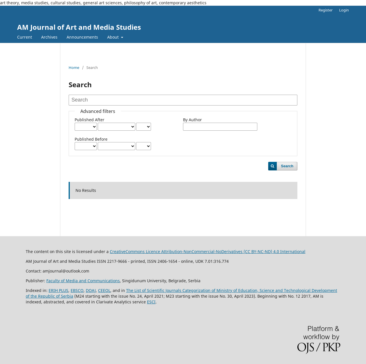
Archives (49, 37)
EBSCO (77, 290)
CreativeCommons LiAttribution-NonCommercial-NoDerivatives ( (190, 251)
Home (74, 67)
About (113, 37)
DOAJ (91, 290)
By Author (192, 119)
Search (287, 166)
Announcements (82, 37)
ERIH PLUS (58, 290)
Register (326, 10)
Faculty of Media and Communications (83, 280)
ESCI (151, 302)
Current (24, 37)
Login (344, 10)
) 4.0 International (288, 251)
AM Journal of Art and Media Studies (79, 27)
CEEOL (104, 290)
